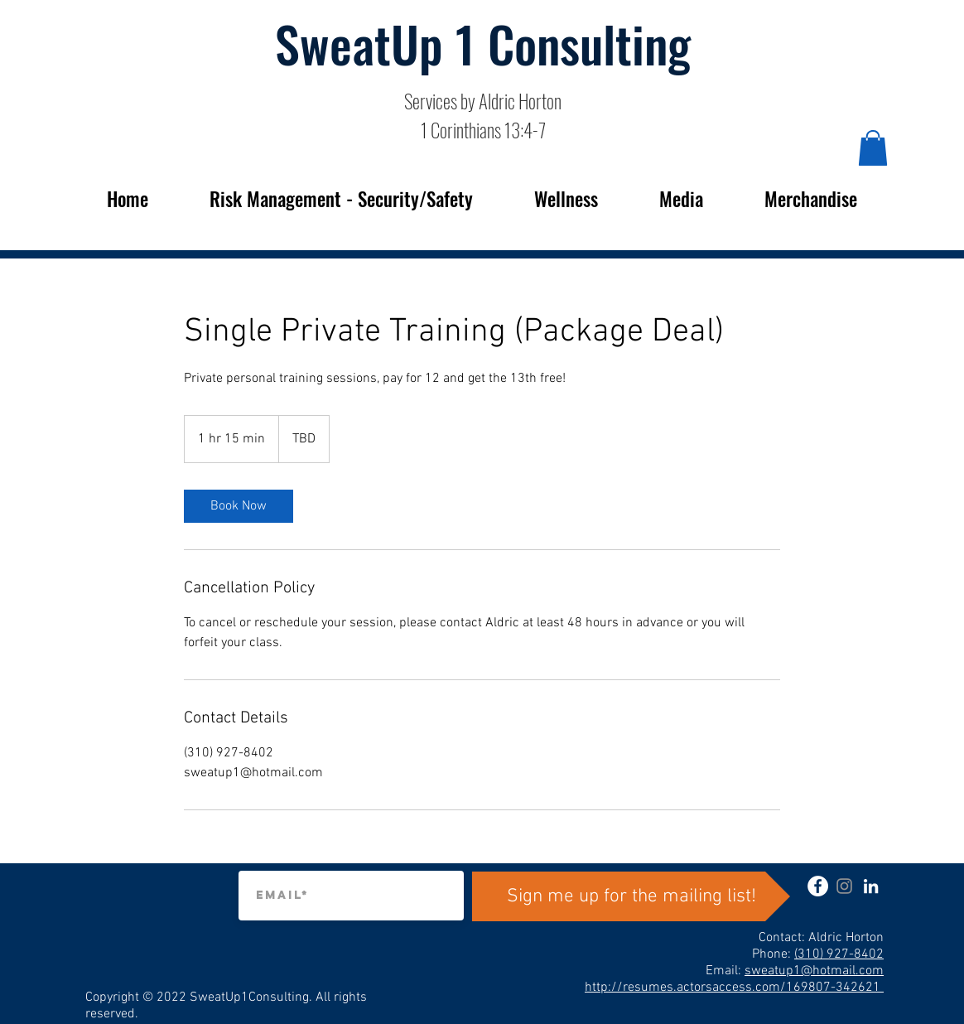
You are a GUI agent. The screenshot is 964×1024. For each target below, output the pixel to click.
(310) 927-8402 (839, 954)
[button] (873, 148)
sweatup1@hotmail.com (814, 971)
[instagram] (844, 886)
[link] (238, 506)
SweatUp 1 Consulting (483, 43)
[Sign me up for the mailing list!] (631, 896)
